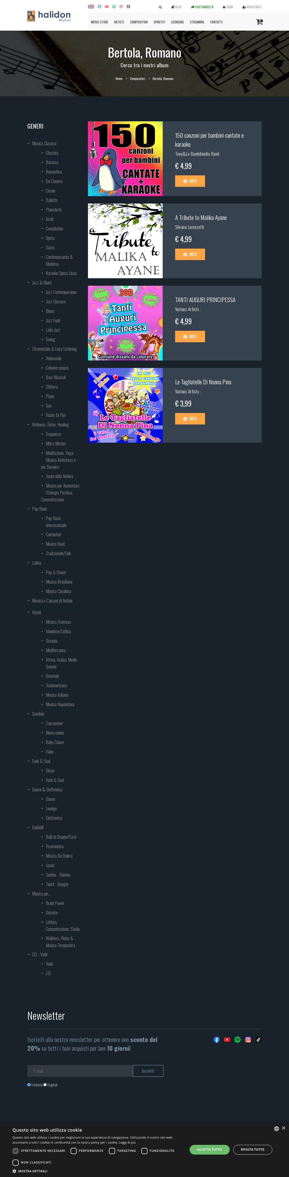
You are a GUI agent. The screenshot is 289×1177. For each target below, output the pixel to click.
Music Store (99, 21)
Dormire (52, 912)
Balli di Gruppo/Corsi (61, 836)
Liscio (50, 865)
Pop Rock (39, 508)
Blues (50, 311)
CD (48, 973)
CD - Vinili (39, 954)
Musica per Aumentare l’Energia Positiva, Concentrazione (60, 492)
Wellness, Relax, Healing (50, 424)
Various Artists (187, 309)
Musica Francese (58, 622)
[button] (97, 1171)
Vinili (49, 964)
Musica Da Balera (59, 855)
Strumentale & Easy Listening (54, 349)
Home (119, 78)
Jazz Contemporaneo (61, 292)
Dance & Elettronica (47, 789)
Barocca (52, 162)
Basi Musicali (56, 377)
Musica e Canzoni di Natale (52, 600)
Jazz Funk (53, 320)
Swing (50, 339)
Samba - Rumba (58, 874)
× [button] (283, 1128)
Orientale (52, 676)
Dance (50, 799)
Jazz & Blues (42, 282)
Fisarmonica (55, 846)
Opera (50, 238)
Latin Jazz (53, 330)
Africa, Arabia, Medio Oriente (61, 663)
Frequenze (53, 434)
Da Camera (54, 181)
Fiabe (50, 751)
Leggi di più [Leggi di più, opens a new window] (127, 1142)
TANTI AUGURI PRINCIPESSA (205, 299)
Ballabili (38, 827)
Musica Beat (55, 544)
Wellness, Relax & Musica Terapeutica (60, 941)
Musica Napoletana (60, 704)
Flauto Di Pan (56, 415)
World (36, 612)
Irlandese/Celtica (58, 631)
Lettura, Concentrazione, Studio (63, 925)
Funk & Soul (41, 761)
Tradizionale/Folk (58, 553)
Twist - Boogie (57, 884)
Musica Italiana (57, 695)
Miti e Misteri (56, 443)
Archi (50, 219)
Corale (50, 190)
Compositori (139, 21)
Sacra (50, 247)
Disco (50, 770)
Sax (49, 405)
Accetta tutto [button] (209, 1149)
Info (190, 181)
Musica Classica (44, 143)
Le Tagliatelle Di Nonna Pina (203, 381)
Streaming (197, 21)
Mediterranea (56, 650)
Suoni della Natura (59, 476)
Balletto (52, 200)
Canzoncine (54, 723)
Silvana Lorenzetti (189, 227)
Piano (50, 396)
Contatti (216, 21)
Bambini (38, 713)
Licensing (177, 21)
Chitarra (52, 386)
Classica (52, 152)
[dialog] (144, 1149)
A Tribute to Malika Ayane (201, 217)
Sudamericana (56, 685)
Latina (36, 562)
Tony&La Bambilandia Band (197, 153)
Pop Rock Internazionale (56, 521)
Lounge (51, 808)
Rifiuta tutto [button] (253, 1149)
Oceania (52, 640)
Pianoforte (54, 209)
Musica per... (41, 893)
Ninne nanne (55, 732)
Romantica (54, 171)
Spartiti (159, 21)
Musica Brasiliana (59, 581)
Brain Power (55, 903)
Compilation (54, 228)
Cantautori (53, 534)
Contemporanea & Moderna (59, 260)
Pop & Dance (56, 572)
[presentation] (65, 1107)
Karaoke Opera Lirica (61, 273)
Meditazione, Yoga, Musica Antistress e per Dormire (58, 460)
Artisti (119, 21)
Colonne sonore (57, 367)
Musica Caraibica (58, 591)
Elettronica (54, 818)
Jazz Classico (56, 301)
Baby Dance (55, 742)
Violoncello (54, 358)
